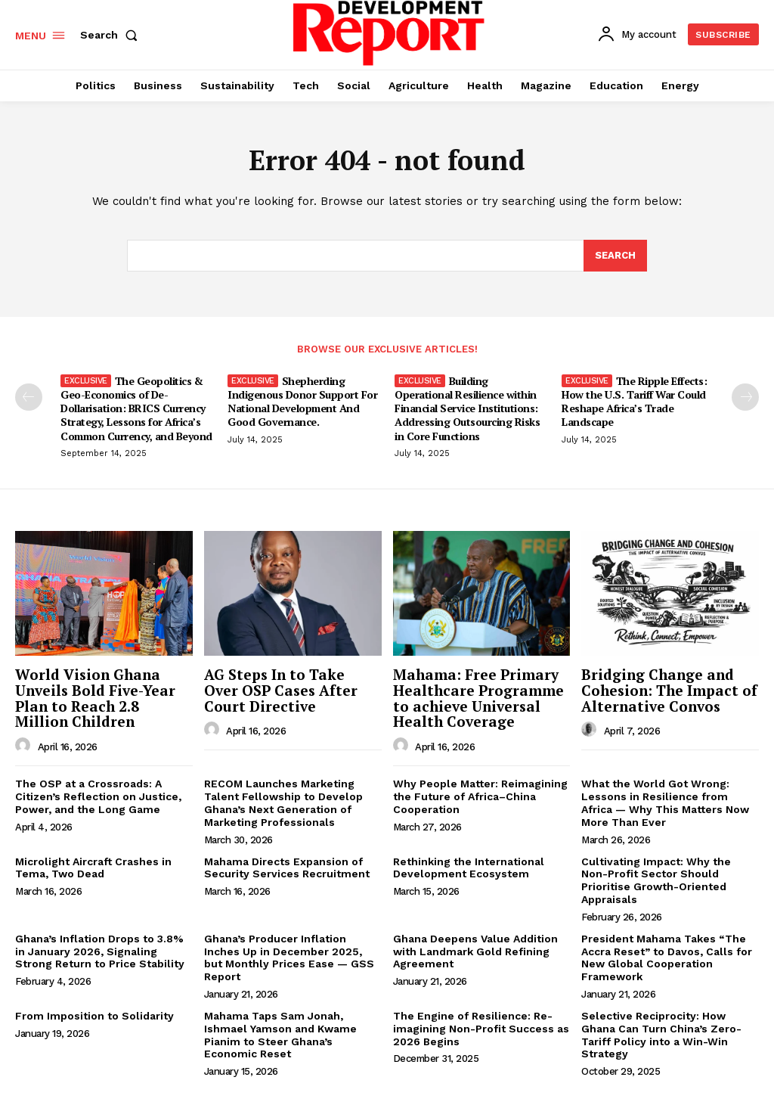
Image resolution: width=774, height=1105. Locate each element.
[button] (112, 35)
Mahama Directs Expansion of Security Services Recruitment (287, 867)
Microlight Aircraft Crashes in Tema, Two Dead (93, 867)
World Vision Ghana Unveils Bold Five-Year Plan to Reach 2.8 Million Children (95, 698)
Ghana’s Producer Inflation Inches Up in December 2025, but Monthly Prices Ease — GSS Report (289, 957)
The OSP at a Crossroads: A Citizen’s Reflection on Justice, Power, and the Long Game (98, 796)
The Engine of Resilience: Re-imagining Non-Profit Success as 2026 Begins (481, 1029)
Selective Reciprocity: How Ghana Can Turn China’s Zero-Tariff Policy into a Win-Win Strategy (661, 1035)
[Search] (615, 256)
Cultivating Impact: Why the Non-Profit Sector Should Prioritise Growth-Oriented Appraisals (656, 880)
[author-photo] (25, 745)
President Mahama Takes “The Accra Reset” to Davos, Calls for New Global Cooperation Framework (666, 957)
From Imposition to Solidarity (94, 1016)
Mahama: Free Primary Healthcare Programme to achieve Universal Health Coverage (478, 698)
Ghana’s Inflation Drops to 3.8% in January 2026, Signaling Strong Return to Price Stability (99, 951)
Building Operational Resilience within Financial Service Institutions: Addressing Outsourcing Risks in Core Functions (467, 408)
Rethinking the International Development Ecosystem (468, 867)
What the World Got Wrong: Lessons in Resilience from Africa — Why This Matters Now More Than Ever (665, 802)
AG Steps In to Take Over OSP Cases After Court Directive (281, 690)
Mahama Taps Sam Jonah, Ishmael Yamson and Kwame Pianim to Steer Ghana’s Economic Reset (280, 1035)
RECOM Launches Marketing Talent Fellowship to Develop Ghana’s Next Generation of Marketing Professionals (283, 802)
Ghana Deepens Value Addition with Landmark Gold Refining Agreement (475, 951)
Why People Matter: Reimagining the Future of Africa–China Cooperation (480, 796)
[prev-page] (28, 397)
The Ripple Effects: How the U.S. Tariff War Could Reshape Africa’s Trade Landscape (634, 402)
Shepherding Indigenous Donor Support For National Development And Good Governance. (302, 402)
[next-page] (745, 397)
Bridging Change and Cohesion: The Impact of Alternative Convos (669, 690)
